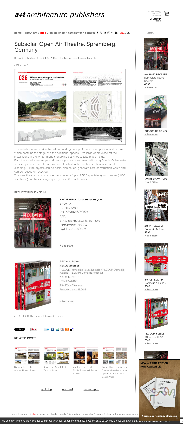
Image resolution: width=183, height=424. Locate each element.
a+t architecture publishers (63, 15)
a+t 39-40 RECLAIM (23, 316)
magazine (44, 414)
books (54, 414)
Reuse (38, 316)
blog (43, 32)
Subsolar (47, 316)
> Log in (158, 21)
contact (90, 32)
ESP (129, 33)
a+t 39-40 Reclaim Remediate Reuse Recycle (68, 58)
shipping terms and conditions (121, 414)
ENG (122, 33)
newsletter (75, 32)
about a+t (31, 32)
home (18, 32)
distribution (74, 414)
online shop (57, 32)
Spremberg (57, 316)
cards (63, 414)
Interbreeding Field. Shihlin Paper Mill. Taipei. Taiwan (85, 370)
